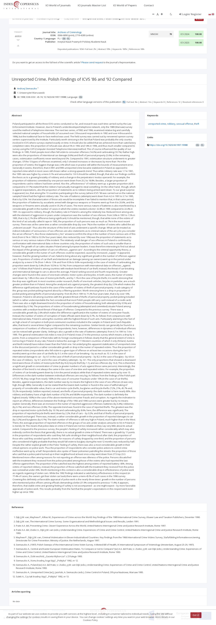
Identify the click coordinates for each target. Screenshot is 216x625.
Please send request (92, 62)
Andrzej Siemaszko (27, 88)
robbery (171, 123)
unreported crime (157, 123)
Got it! (196, 615)
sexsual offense (184, 123)
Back (199, 18)
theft (196, 123)
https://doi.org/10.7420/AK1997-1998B (169, 144)
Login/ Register (190, 14)
